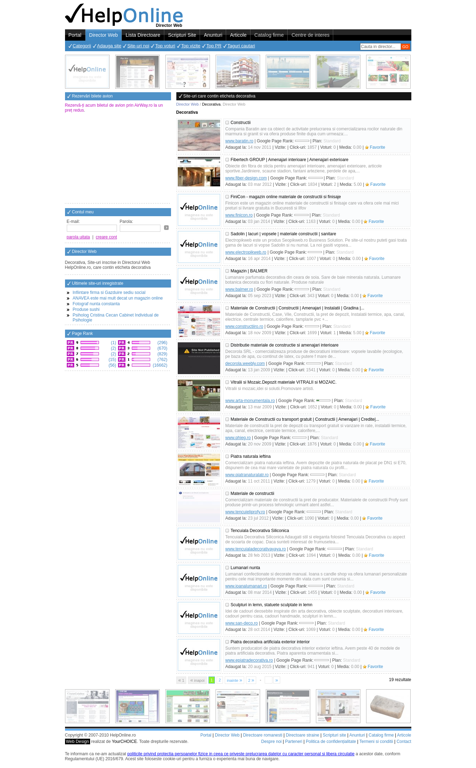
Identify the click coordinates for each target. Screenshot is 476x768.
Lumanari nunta (245, 567)
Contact (403, 741)
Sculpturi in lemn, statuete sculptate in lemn (271, 604)
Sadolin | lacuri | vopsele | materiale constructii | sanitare (283, 233)
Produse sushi (86, 309)
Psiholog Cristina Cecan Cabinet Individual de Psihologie (116, 318)
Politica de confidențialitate (331, 741)
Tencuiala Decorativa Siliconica (260, 530)
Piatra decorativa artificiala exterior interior (270, 641)
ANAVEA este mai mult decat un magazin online (118, 298)
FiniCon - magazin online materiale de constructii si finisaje (286, 196)
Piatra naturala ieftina (251, 456)
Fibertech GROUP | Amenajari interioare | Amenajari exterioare (290, 159)
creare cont (106, 237)
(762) (161, 359)
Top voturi (165, 45)
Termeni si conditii (376, 741)
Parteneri (293, 741)
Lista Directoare (143, 35)
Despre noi (271, 741)
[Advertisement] (118, 158)
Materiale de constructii (252, 493)
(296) (161, 342)
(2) (113, 348)
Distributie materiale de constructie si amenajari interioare (285, 345)
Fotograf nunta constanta (96, 303)
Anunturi (213, 35)
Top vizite (190, 45)
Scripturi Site (182, 35)
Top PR (214, 45)
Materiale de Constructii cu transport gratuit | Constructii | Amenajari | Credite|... (305, 419)
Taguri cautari (241, 45)
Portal (75, 35)
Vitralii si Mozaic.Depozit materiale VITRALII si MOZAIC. (284, 382)
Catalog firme (269, 35)
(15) (111, 359)
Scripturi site (334, 735)
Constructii (241, 122)
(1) (113, 342)
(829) (161, 353)
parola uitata (78, 237)
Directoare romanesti (262, 735)
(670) (161, 348)
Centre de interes (310, 35)
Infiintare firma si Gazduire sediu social (109, 292)
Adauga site (109, 45)
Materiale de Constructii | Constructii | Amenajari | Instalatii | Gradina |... (297, 308)
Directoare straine (302, 735)
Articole (238, 35)
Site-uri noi (138, 45)
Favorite (377, 147)
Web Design (77, 741)
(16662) (160, 365)
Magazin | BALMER (249, 270)
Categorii (82, 45)
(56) (111, 365)
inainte (234, 680)
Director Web (103, 35)
